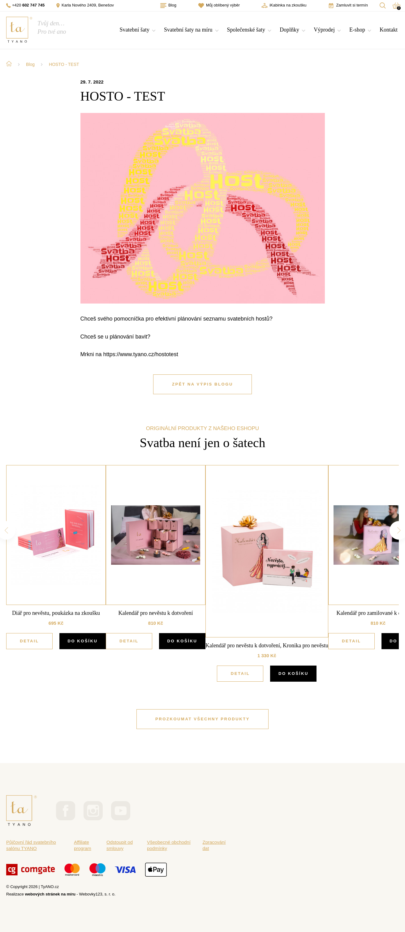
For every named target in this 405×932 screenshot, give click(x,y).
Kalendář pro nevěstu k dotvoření (155, 613)
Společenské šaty (246, 30)
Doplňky (289, 30)
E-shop (357, 30)
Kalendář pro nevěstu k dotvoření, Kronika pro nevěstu (266, 645)
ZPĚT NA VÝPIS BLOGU (202, 384)
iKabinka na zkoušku (283, 5)
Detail (29, 641)
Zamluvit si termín (348, 5)
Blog (168, 5)
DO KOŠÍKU (82, 641)
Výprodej (324, 30)
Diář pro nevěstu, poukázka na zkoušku (56, 613)
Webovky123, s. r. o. (97, 894)
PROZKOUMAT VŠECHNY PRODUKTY (202, 719)
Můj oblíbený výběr (219, 5)
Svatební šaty (135, 30)
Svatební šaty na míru (188, 30)
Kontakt (389, 30)
